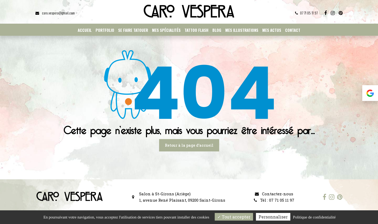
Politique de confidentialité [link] (314, 217)
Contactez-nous (274, 193)
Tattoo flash (196, 30)
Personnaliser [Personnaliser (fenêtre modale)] (273, 217)
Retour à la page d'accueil (189, 145)
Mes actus (271, 30)
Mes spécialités (166, 30)
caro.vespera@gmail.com (55, 13)
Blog (216, 30)
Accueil (85, 30)
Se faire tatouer (133, 30)
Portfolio (105, 30)
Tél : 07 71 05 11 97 (274, 200)
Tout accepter (233, 217)
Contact (292, 30)
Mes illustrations (241, 30)
